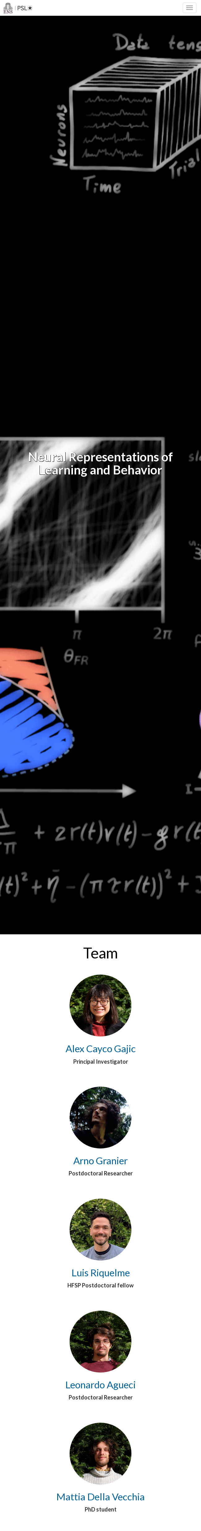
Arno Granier (100, 1160)
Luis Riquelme (100, 1272)
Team (100, 953)
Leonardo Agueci (100, 1384)
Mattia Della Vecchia (100, 1497)
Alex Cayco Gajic (101, 1048)
